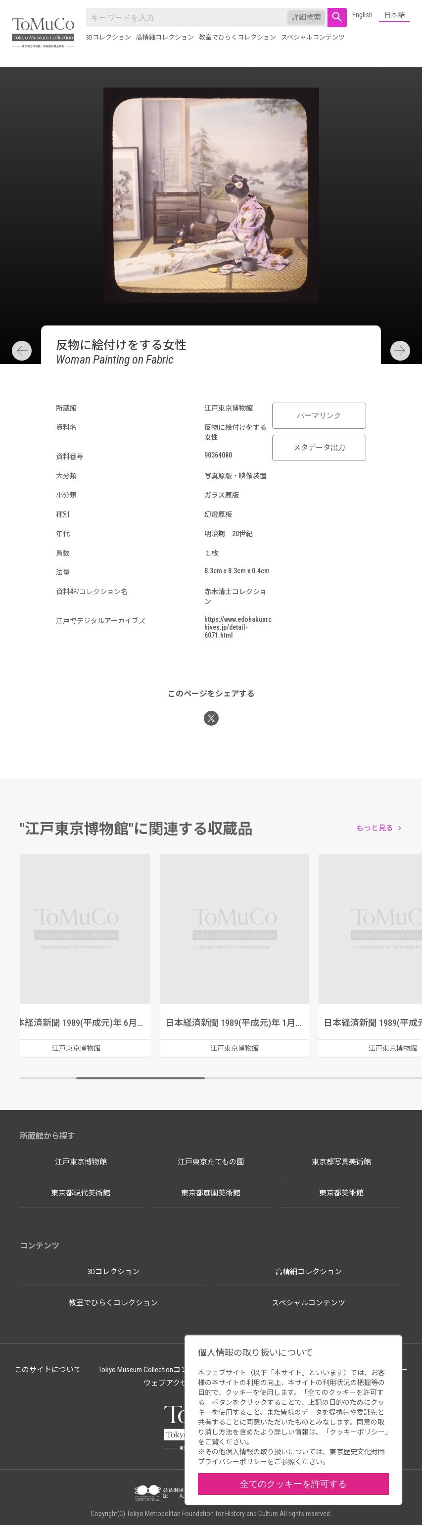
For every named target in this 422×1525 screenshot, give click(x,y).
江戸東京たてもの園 (211, 1161)
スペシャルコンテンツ (313, 37)
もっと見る (374, 828)
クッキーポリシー (357, 1432)
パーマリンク (319, 415)
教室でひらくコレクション (237, 37)
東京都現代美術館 (80, 1193)
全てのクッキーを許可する (293, 1484)
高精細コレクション (165, 37)
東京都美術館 (341, 1193)
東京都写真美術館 (341, 1161)
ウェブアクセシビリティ (183, 1383)
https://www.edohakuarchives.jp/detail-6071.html (238, 627)
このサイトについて (47, 1369)
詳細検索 (306, 17)
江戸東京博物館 (81, 1161)
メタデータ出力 (319, 447)
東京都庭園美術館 (210, 1193)
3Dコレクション (108, 37)
